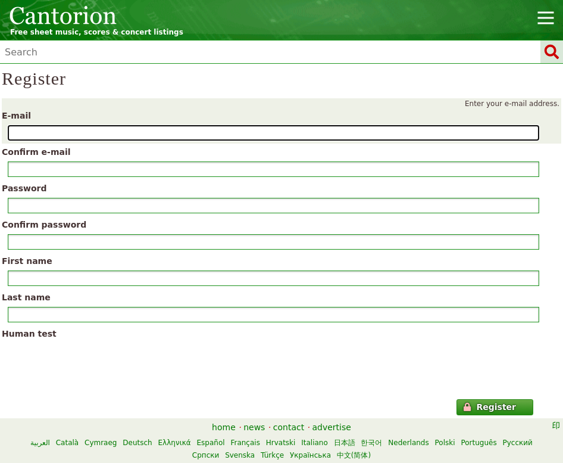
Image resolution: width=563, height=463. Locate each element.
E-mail (16, 115)
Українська (310, 455)
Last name (26, 297)
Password (24, 188)
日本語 (344, 443)
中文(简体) (354, 455)
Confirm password (44, 224)
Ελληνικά (174, 443)
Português (478, 443)
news (254, 427)
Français (244, 443)
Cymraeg (101, 443)
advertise (331, 427)
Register (489, 407)
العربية (40, 443)
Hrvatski (281, 443)
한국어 (371, 443)
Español (211, 443)
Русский (518, 443)
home (224, 427)
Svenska (240, 455)
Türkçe (272, 455)
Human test (29, 333)
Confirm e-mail (36, 152)
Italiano (314, 443)
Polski (445, 443)
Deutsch (137, 443)
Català (67, 443)
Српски (206, 455)
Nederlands (408, 443)
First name (27, 261)
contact (288, 427)
